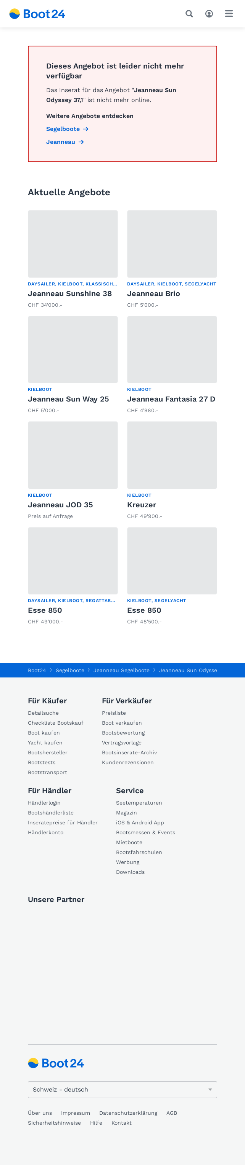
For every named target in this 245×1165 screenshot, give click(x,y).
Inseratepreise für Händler (63, 822)
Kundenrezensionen (128, 762)
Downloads (130, 872)
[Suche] (191, 14)
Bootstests (41, 762)
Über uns (40, 1113)
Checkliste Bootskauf (56, 723)
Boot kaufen (44, 733)
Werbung (127, 862)
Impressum (75, 1113)
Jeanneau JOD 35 (60, 504)
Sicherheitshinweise (54, 1123)
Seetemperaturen (139, 803)
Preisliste (114, 713)
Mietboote (129, 842)
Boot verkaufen (122, 723)
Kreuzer (141, 504)
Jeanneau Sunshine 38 (70, 293)
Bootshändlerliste (51, 813)
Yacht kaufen (45, 742)
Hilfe (96, 1123)
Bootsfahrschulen (139, 852)
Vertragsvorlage (122, 742)
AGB (171, 1113)
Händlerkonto (45, 832)
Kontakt (121, 1123)
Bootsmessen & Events (145, 832)
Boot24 (37, 670)
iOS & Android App (140, 822)
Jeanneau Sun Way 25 (68, 398)
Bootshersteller (48, 752)
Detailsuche (43, 713)
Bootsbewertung (123, 733)
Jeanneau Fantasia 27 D (171, 398)
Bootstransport (47, 772)
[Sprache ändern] (122, 1089)
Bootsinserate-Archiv (129, 752)
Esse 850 (45, 610)
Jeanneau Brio (153, 293)
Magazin (126, 813)
